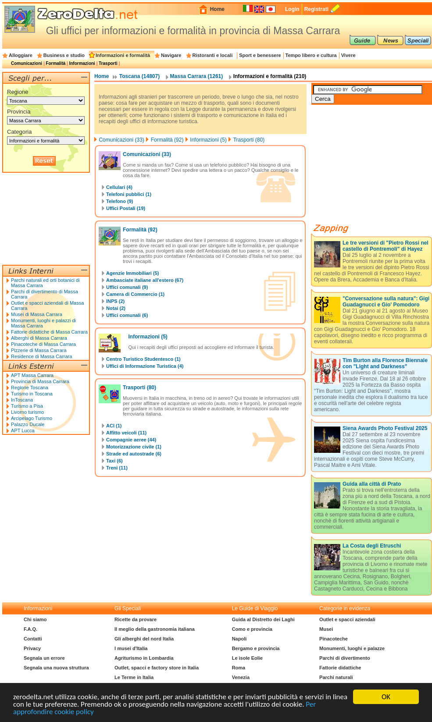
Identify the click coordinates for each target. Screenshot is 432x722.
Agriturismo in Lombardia (143, 658)
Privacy (32, 648)
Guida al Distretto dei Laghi (263, 619)
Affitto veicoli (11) (126, 432)
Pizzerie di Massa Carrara (39, 350)
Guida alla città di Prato (372, 484)
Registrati (316, 9)
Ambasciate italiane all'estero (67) (144, 280)
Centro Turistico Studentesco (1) (143, 359)
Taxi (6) (114, 460)
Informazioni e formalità (123, 55)
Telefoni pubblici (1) (128, 194)
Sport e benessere (260, 55)
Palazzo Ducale (27, 424)
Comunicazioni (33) (121, 140)
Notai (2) (115, 308)
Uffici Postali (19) (125, 208)
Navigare (171, 55)
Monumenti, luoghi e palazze (352, 648)
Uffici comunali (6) (127, 315)
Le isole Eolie (247, 658)
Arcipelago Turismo (31, 418)
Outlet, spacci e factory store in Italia (156, 667)
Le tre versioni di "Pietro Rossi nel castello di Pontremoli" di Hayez (385, 246)
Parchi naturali (336, 677)
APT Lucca (23, 430)
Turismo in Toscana (32, 393)
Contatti (33, 638)
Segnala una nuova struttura (56, 667)
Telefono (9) (119, 201)
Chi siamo (35, 619)
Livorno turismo (27, 412)
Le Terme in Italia (134, 677)
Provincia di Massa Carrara (40, 381)
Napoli (239, 638)
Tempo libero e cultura (311, 55)
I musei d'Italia (130, 648)
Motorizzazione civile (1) (133, 446)
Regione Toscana (29, 387)
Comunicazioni (26, 63)
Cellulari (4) (119, 187)
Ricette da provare (135, 619)
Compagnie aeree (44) (131, 439)
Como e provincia (252, 629)
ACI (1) (113, 425)
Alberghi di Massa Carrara (39, 338)
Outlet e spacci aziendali (347, 619)
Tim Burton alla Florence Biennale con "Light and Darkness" (385, 363)
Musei (326, 629)
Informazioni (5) (208, 140)
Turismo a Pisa (27, 406)
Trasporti (108, 63)
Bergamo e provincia (256, 648)
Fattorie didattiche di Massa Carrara (49, 331)
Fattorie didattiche (340, 667)
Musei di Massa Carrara (36, 314)
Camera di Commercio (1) (135, 294)
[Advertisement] (46, 219)
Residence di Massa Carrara (41, 356)
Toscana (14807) (139, 76)
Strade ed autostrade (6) (133, 453)
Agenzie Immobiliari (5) (132, 273)
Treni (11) (117, 467)
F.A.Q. (30, 629)
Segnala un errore (44, 658)
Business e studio (64, 55)
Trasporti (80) (249, 140)
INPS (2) (115, 301)
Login (292, 9)
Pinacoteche (333, 638)
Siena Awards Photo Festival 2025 (385, 428)
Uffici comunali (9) (127, 287)
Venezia (241, 677)
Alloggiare (20, 55)
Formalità (55, 63)
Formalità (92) (167, 140)
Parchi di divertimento (344, 658)
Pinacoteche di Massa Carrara (43, 344)
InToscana (22, 399)
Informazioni (82, 63)
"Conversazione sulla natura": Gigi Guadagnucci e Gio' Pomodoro (386, 301)
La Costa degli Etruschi (372, 546)
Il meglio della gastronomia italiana (154, 629)
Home (217, 9)
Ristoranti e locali (213, 55)
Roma (239, 667)
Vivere (348, 55)
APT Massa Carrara (32, 375)
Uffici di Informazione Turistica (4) (144, 366)
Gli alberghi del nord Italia (144, 638)
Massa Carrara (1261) (196, 76)
